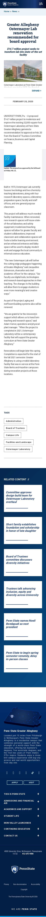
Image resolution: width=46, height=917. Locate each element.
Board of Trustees (15, 428)
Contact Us (11, 836)
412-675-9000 (27, 854)
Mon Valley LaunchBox (17, 823)
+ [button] (38, 794)
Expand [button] (36, 91)
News (14, 11)
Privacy (6, 884)
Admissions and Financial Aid (19, 802)
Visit (31, 782)
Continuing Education (17, 829)
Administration (13, 421)
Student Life (11, 816)
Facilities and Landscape (18, 442)
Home (6, 11)
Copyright (24, 889)
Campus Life (12, 435)
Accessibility (35, 884)
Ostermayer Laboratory (18, 449)
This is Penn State (14, 794)
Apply (15, 782)
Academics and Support (18, 809)
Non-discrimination (20, 884)
